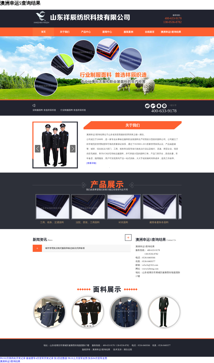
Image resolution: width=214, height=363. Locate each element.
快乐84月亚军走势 (97, 358)
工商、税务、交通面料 (52, 222)
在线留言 (149, 32)
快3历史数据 (60, 358)
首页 (43, 32)
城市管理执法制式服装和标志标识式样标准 (65, 248)
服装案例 (128, 32)
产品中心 (86, 32)
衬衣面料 (123, 222)
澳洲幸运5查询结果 (171, 32)
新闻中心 (107, 32)
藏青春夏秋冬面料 (159, 222)
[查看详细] (91, 163)
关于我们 (64, 32)
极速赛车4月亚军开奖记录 (40, 358)
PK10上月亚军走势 (77, 358)
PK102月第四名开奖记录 (13, 358)
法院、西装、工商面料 (88, 222)
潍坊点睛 (128, 349)
